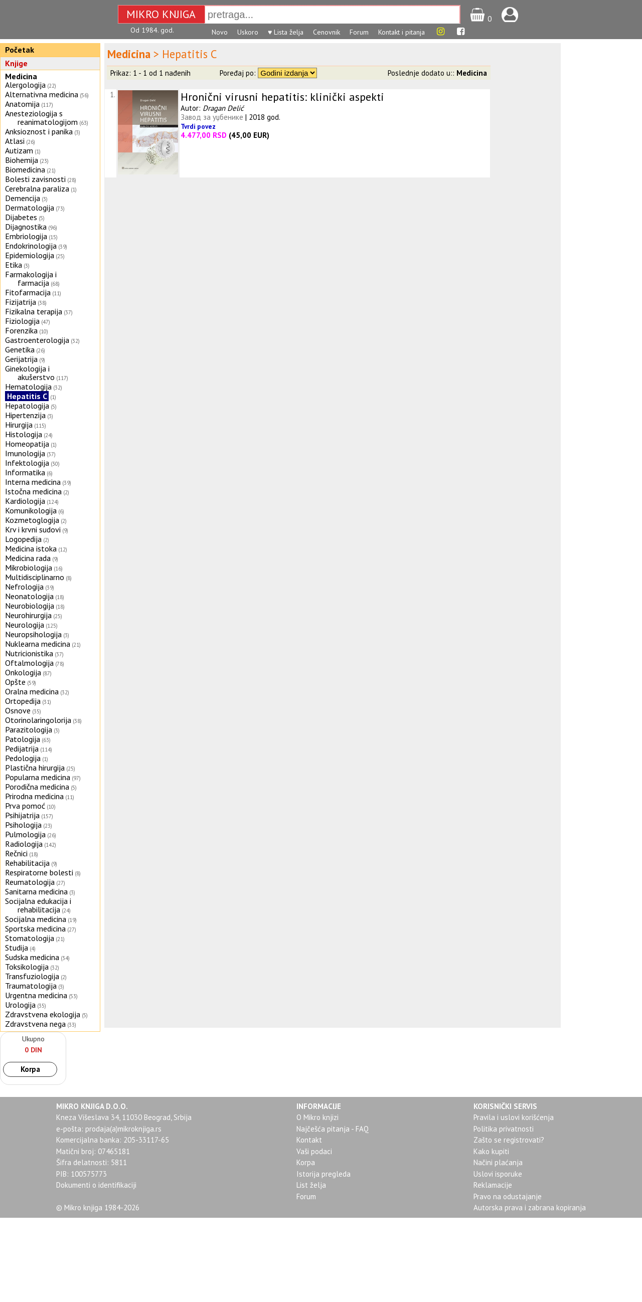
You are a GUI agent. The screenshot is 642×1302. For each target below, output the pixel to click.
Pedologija (23, 758)
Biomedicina (25, 169)
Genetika (20, 349)
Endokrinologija (31, 246)
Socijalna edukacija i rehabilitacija (38, 905)
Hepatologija (27, 406)
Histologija (23, 434)
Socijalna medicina (35, 919)
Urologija (20, 1005)
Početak (19, 50)
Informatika (25, 472)
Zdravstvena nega (35, 1024)
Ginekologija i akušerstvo (30, 372)
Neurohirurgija (28, 615)
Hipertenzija (25, 415)
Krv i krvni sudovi (33, 529)
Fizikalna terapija (33, 311)
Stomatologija (29, 938)
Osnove (18, 710)
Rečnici (16, 853)
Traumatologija (31, 986)
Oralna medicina (32, 691)
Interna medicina (33, 482)
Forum (359, 32)
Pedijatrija (22, 748)
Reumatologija (30, 882)
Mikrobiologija (28, 568)
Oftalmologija (29, 663)
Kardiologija (25, 501)
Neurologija (24, 625)
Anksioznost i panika (39, 131)
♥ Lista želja (285, 32)
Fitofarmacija (28, 292)
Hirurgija (19, 425)
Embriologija (26, 236)
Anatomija (22, 104)
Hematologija (28, 387)
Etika (13, 265)
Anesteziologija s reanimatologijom (41, 117)
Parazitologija (28, 729)
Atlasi (15, 141)
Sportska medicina (35, 928)
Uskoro (247, 32)
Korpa (30, 1069)
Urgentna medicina (36, 995)
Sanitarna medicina (36, 891)
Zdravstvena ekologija (42, 1014)
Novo (220, 32)
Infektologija (27, 463)
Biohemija (21, 160)
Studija (16, 948)
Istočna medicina (33, 491)
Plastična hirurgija (35, 768)
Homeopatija (27, 444)
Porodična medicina (37, 787)
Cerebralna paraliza (37, 188)
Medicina (21, 76)
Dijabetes (21, 217)
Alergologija (25, 85)
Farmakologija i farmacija (31, 278)
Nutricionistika (29, 653)
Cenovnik (326, 32)
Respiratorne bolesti (39, 872)
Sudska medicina (32, 957)
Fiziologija (22, 321)
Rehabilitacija (27, 863)
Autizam (19, 150)
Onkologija (23, 672)
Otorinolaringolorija (38, 720)
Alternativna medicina (41, 94)
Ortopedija (23, 701)
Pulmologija (25, 834)
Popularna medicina (37, 777)
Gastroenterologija (37, 340)
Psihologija (23, 825)
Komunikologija (31, 510)
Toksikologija (27, 967)
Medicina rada (28, 558)
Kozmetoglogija (32, 520)
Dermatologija (29, 208)
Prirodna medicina (34, 796)
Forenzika (21, 330)
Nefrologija (24, 587)
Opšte (15, 682)
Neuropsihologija (33, 634)
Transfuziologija (32, 976)
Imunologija (25, 453)
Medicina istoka (31, 548)
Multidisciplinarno (34, 577)
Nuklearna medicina (37, 644)
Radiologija (24, 844)
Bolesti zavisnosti (35, 179)
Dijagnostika (26, 227)
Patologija (22, 739)
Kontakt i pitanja (401, 32)
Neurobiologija (29, 606)
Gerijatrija (21, 359)
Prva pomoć (25, 806)
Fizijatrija (20, 302)
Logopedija (23, 539)
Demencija (22, 198)
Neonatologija (29, 596)
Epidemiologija (29, 255)
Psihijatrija (22, 815)
